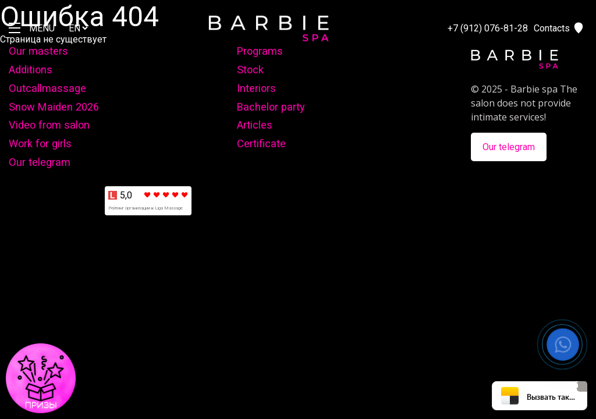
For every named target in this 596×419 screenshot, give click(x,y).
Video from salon (49, 125)
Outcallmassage (47, 88)
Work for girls (40, 143)
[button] (563, 344)
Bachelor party (271, 107)
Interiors (256, 88)
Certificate (261, 143)
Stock (250, 69)
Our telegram (39, 162)
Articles (254, 125)
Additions (30, 69)
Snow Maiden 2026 (54, 107)
